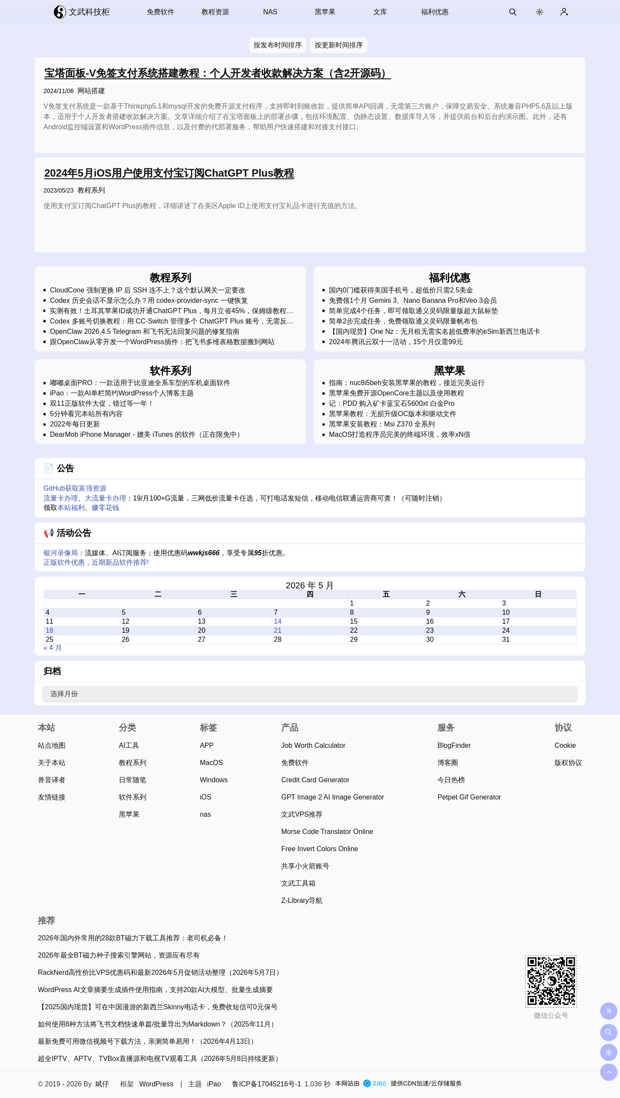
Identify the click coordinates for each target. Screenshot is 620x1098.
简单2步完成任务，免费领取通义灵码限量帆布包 (403, 321)
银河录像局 (60, 553)
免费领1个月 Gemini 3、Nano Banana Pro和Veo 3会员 (413, 300)
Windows (214, 780)
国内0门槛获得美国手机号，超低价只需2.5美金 (401, 290)
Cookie (565, 745)
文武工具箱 (298, 883)
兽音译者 (51, 780)
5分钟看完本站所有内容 (86, 414)
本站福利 (71, 507)
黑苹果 (325, 12)
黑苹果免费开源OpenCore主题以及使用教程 (396, 393)
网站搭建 (91, 90)
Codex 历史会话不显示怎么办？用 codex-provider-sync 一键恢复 (149, 300)
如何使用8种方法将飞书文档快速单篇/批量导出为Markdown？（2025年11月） (158, 1024)
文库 (380, 12)
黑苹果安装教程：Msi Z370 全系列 (382, 424)
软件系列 (132, 797)
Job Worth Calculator (313, 745)
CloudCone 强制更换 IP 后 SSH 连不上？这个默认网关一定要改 (147, 290)
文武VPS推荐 (301, 814)
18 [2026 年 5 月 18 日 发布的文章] (49, 630)
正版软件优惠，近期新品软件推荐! (96, 562)
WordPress (156, 1084)
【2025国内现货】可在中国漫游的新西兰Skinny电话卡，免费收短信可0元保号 (158, 1007)
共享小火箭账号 (305, 866)
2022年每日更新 (75, 424)
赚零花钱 (105, 507)
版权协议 (568, 762)
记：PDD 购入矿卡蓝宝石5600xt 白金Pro (392, 403)
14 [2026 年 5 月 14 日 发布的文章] (278, 621)
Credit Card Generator (315, 780)
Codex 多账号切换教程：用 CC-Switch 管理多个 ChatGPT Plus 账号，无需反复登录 (172, 321)
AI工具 (129, 745)
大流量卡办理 (105, 498)
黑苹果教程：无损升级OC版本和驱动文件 (392, 414)
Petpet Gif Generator (469, 797)
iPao (214, 1084)
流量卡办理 (60, 498)
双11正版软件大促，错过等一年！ (102, 403)
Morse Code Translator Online (327, 831)
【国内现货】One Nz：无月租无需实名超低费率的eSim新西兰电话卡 (434, 331)
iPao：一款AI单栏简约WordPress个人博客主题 (122, 393)
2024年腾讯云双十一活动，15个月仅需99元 (396, 342)
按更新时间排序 (339, 45)
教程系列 (91, 190)
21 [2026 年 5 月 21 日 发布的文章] (278, 630)
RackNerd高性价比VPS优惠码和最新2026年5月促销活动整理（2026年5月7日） (160, 972)
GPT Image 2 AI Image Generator (332, 797)
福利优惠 (435, 12)
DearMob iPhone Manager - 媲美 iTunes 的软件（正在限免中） (147, 434)
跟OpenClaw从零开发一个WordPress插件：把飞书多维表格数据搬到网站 (162, 342)
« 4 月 (52, 647)
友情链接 (51, 797)
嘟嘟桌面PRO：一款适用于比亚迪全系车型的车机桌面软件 (140, 382)
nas (205, 814)
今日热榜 (451, 780)
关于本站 (51, 762)
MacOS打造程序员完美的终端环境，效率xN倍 (400, 434)
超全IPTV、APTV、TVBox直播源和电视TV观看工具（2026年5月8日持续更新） (160, 1058)
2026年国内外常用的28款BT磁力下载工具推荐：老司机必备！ (133, 938)
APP (207, 745)
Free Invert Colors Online (319, 848)
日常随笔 (132, 780)
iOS (205, 797)
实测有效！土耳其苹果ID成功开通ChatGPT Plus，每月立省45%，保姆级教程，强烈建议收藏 (171, 311)
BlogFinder (454, 745)
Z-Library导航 (301, 900)
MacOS (211, 762)
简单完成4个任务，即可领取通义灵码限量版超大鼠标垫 (413, 311)
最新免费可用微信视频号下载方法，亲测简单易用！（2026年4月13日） (147, 1041)
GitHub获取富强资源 (74, 488)
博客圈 (447, 762)
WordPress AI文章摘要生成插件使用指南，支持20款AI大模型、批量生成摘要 (155, 989)
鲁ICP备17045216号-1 (266, 1084)
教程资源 (215, 12)
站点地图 (51, 745)
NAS (270, 12)
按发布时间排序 (278, 45)
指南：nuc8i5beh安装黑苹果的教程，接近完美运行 (407, 382)
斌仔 (102, 1084)
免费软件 (160, 12)
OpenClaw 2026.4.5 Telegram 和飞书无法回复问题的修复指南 (144, 331)
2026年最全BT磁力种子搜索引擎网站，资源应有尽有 (119, 955)
